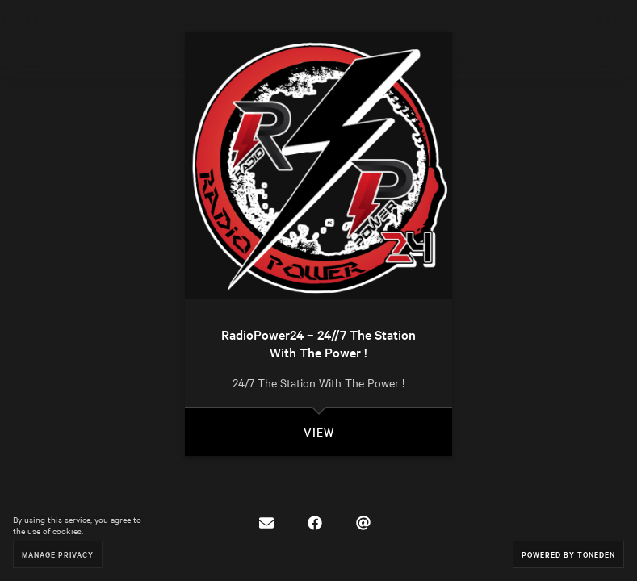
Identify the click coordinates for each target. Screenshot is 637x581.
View (319, 432)
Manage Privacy (58, 554)
